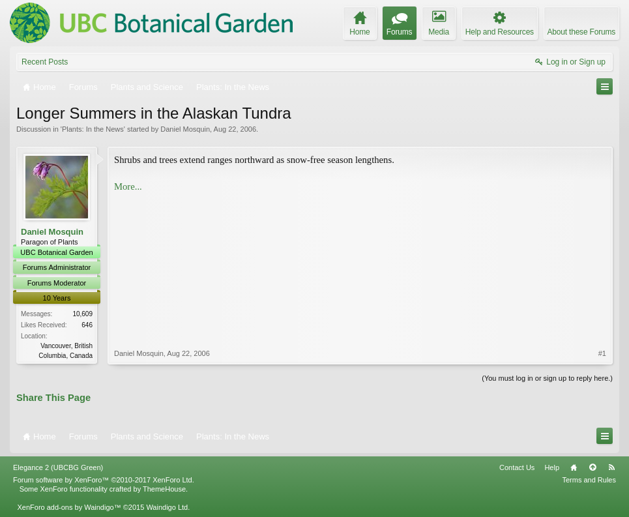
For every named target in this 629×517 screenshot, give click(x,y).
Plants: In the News (93, 129)
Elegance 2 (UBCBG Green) (58, 467)
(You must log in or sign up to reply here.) (547, 378)
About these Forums (581, 32)
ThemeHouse (164, 489)
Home (573, 467)
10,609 (82, 314)
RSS (611, 467)
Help (551, 467)
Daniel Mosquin (185, 129)
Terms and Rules (589, 480)
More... (128, 186)
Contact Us (516, 467)
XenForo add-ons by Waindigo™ (69, 507)
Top (592, 467)
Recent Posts (45, 61)
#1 (602, 353)
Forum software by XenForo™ (103, 480)
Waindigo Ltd (167, 507)
